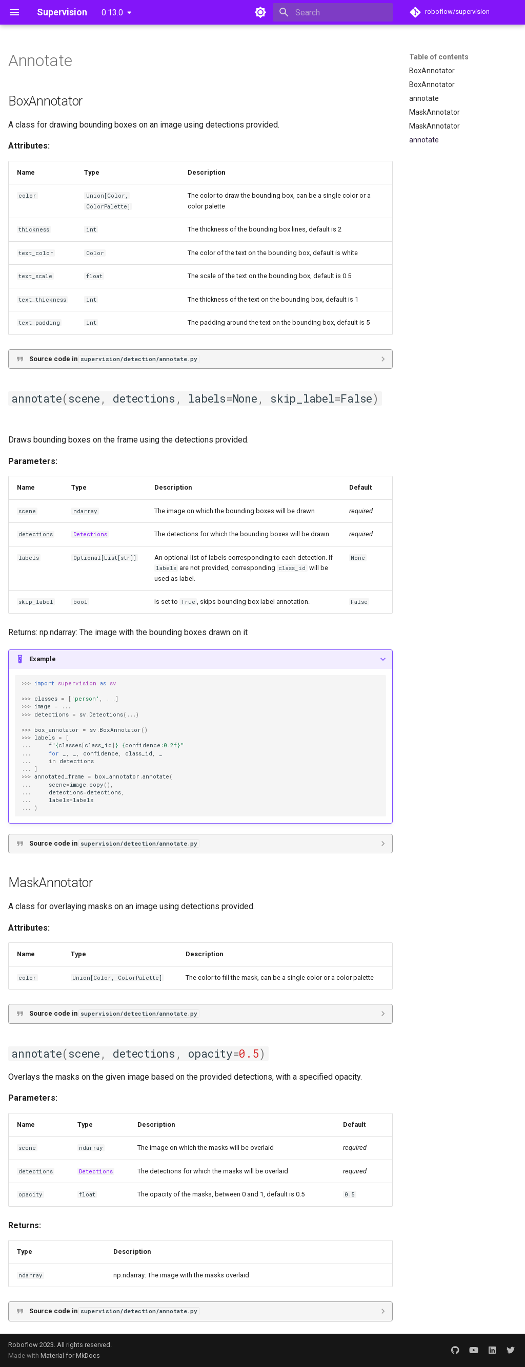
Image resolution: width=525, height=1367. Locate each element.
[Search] (333, 12)
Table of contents (439, 57)
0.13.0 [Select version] (112, 12)
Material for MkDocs (70, 1355)
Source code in (114, 359)
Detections (90, 534)
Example (42, 659)
